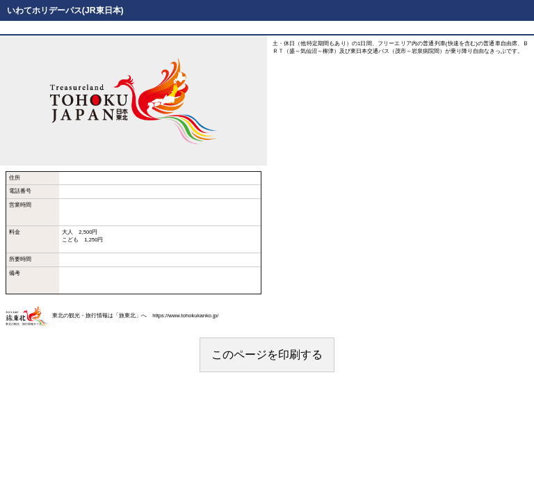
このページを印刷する (267, 354)
